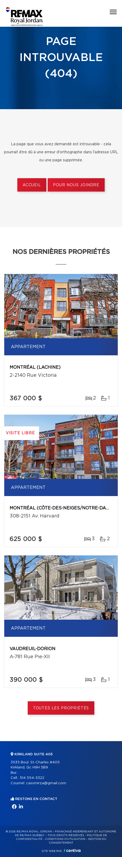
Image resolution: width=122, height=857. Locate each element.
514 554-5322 (32, 778)
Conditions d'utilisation (65, 839)
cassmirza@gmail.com (46, 783)
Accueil (32, 185)
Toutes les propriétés (61, 708)
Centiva (72, 850)
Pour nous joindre (76, 185)
